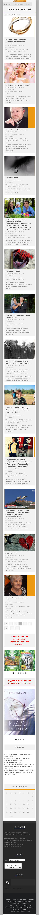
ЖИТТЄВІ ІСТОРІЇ (16, 15)
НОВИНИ (15, 51)
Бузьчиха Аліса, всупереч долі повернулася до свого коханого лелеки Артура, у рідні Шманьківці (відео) (18, 513)
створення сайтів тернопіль (13, 889)
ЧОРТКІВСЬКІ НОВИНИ (20, 373)
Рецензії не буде (11, 762)
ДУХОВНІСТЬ (12, 138)
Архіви (6, 860)
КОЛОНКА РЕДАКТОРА (20, 901)
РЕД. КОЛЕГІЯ (12, 903)
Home (6, 15)
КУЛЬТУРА (22, 236)
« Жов (11, 816)
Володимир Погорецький (15, 45)
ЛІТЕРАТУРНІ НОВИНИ (19, 910)
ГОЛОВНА (9, 901)
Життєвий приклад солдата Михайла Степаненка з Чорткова (19, 362)
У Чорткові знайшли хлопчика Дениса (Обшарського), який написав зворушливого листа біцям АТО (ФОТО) (17, 410)
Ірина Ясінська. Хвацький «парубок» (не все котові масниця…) (16, 41)
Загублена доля (12, 178)
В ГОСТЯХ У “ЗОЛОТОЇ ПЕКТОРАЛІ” (19, 904)
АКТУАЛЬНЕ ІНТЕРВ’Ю (24, 903)
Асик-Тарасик (11, 553)
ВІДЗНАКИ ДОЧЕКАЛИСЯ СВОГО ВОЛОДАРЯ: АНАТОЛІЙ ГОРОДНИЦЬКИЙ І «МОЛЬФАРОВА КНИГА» (19, 772)
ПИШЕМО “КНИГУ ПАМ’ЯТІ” (17, 912)
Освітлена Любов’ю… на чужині (18, 85)
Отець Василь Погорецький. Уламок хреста (17, 131)
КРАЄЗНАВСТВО (24, 370)
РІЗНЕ (28, 606)
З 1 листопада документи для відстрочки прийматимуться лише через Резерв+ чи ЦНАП (19, 766)
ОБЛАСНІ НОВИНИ (18, 237)
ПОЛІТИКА (15, 421)
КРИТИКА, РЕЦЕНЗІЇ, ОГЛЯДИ (25, 908)
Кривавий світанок (13, 271)
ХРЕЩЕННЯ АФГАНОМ (20, 279)
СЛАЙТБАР (21, 51)
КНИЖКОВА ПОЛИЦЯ (25, 906)
